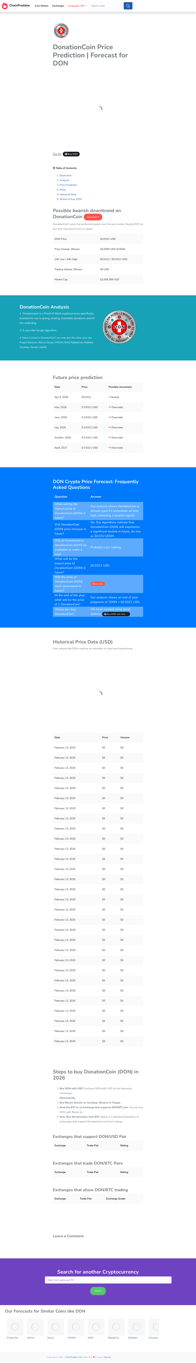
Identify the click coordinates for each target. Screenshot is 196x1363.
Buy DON (71, 154)
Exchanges (58, 5)
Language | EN (76, 5)
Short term (66, 175)
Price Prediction (68, 185)
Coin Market (41, 5)
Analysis (64, 180)
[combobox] (106, 5)
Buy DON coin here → (116, 614)
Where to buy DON (71, 199)
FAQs (63, 189)
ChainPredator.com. (74, 1357)
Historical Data (68, 194)
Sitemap (107, 1357)
